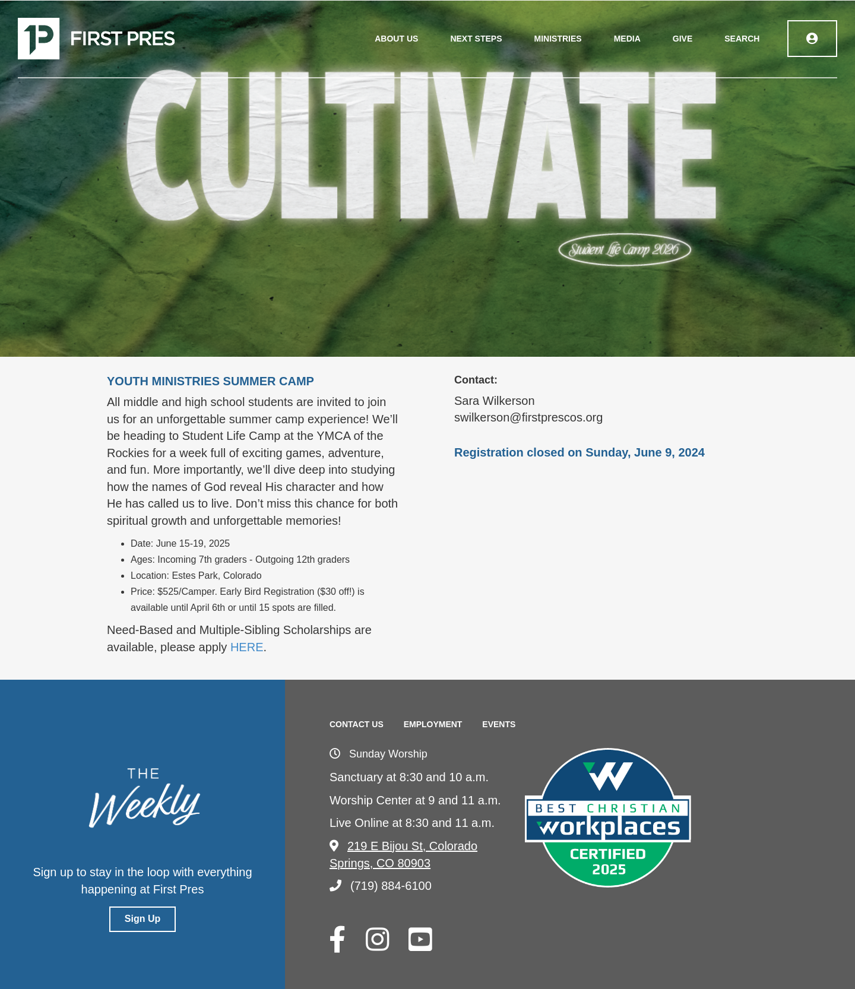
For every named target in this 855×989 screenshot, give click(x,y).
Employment (433, 724)
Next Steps (476, 38)
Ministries (558, 38)
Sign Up (142, 919)
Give (682, 38)
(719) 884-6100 (381, 885)
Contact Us (357, 724)
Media (627, 38)
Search (742, 38)
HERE (247, 647)
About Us (397, 38)
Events (498, 724)
